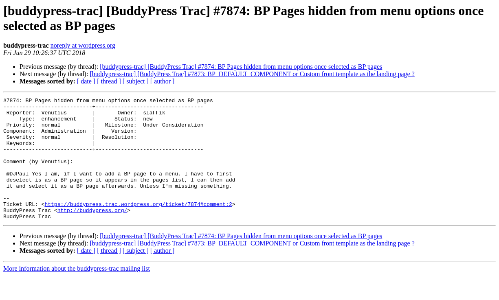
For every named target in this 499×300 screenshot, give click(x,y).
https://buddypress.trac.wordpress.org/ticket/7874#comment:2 (138, 226)
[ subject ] (136, 81)
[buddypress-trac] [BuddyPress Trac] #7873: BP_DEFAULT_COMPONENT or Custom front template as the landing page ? (252, 73)
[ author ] (162, 81)
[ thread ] (109, 81)
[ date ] (86, 81)
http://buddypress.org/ (92, 233)
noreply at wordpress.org (83, 45)
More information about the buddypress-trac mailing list (76, 292)
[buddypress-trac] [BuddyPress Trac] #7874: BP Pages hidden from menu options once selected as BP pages (241, 66)
